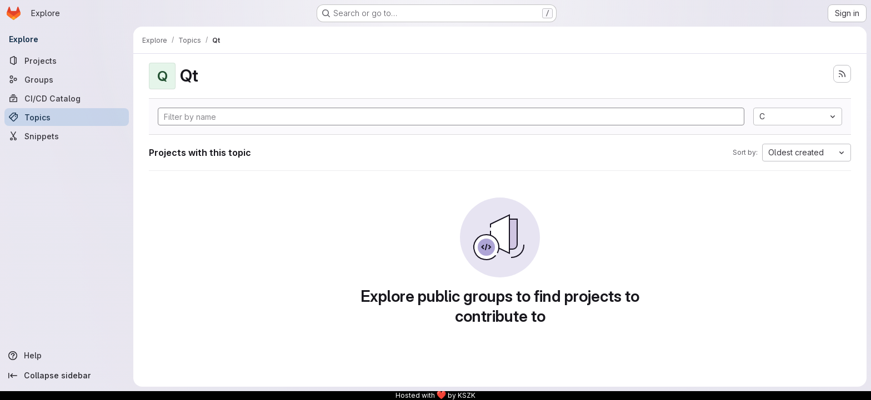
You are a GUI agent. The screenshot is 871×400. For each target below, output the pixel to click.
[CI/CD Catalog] (66, 98)
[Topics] (66, 117)
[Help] (66, 355)
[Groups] (66, 79)
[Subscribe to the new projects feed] (842, 74)
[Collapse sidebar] (66, 375)
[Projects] (66, 60)
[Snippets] (66, 136)
